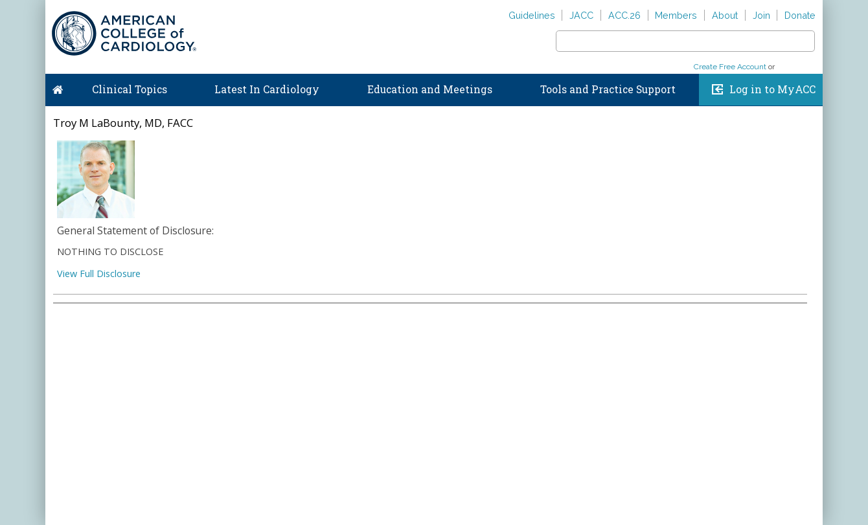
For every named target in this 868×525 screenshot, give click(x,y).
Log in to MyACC (772, 89)
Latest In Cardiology (266, 89)
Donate (800, 15)
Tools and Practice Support (608, 89)
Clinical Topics (129, 89)
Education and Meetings (429, 89)
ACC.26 (624, 15)
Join (761, 15)
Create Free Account (730, 66)
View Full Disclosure (99, 273)
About (725, 15)
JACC (581, 15)
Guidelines (531, 15)
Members (676, 15)
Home (57, 87)
